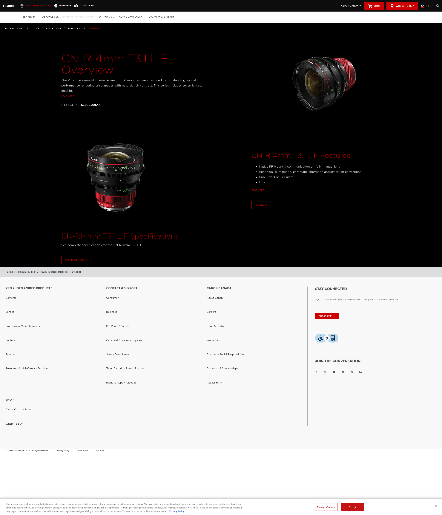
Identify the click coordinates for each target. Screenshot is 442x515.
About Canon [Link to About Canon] (213, 294)
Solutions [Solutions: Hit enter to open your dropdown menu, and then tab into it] (111, 17)
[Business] (66, 6)
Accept (352, 506)
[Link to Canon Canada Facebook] (316, 372)
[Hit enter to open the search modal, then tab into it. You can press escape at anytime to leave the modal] (436, 5)
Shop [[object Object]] (374, 6)
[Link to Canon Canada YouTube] (334, 372)
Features (263, 216)
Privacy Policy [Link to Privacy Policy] (62, 398)
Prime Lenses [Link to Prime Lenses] (74, 28)
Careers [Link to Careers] (210, 299)
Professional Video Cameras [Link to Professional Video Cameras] (19, 304)
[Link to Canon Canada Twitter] (325, 372)
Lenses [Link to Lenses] (35, 28)
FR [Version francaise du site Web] (429, 5)
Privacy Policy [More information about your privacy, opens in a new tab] (176, 511)
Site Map (100, 398)
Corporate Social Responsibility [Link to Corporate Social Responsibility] (222, 314)
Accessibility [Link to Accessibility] (213, 325)
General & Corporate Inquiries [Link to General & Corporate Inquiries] (120, 309)
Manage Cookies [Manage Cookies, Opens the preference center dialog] (326, 506)
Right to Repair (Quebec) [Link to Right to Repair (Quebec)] (118, 325)
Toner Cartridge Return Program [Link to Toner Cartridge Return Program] (121, 320)
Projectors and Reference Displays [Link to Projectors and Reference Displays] (22, 320)
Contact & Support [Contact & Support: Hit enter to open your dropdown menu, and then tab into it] (167, 17)
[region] (221, 506)
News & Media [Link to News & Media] (213, 304)
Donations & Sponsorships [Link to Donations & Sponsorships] (219, 320)
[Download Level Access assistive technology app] (326, 339)
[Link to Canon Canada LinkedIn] (360, 372)
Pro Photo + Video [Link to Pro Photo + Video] (14, 28)
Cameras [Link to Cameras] (10, 294)
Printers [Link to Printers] (9, 309)
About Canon (349, 5)
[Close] (436, 506)
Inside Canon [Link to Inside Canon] (213, 309)
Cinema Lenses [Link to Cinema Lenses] (53, 28)
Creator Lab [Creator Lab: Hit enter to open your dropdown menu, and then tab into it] (50, 17)
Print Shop (72, 17)
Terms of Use (82, 398)
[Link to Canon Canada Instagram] (343, 372)
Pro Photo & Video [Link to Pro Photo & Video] (115, 304)
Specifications (76, 271)
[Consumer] (89, 6)
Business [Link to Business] (110, 299)
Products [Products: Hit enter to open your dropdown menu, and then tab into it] (29, 17)
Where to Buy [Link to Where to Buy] (12, 362)
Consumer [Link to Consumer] (111, 294)
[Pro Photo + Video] (38, 6)
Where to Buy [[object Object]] (402, 6)
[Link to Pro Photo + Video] (8, 5)
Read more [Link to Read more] (67, 107)
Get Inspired (92, 17)
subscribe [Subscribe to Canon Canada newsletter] (327, 316)
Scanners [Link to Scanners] (10, 314)
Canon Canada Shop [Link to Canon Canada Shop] (15, 356)
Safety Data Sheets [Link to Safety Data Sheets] (115, 314)
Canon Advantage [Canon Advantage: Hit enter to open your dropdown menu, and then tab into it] (136, 17)
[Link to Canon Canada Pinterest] (352, 372)
